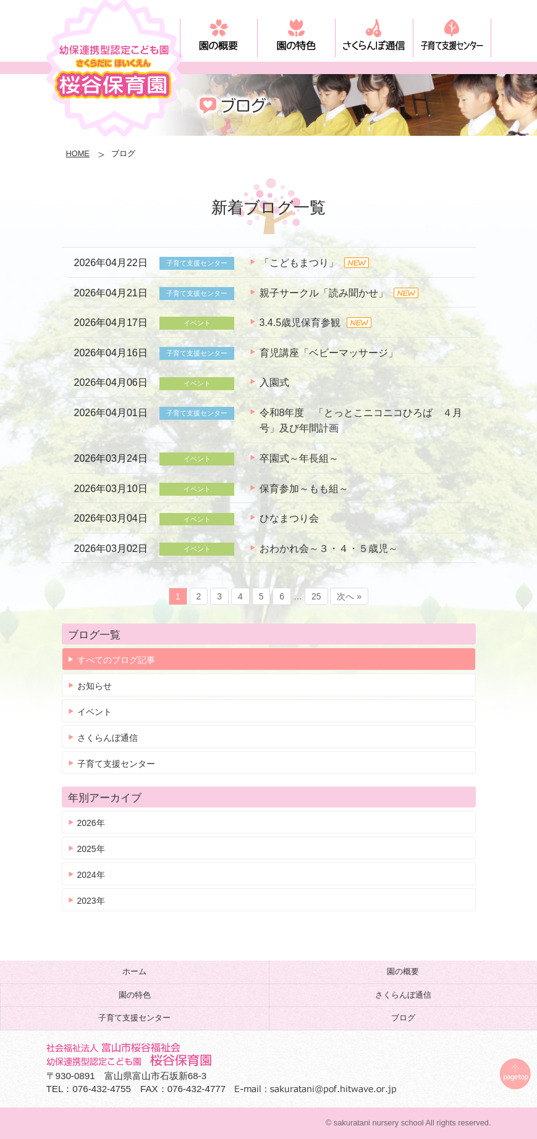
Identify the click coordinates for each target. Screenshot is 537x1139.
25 (316, 596)
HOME (78, 153)
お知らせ (94, 686)
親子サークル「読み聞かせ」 (324, 293)
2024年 (91, 875)
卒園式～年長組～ (299, 458)
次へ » (349, 596)
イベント (94, 712)
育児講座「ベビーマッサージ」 (329, 353)
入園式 (274, 382)
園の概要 (403, 971)
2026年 (91, 823)
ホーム (134, 971)
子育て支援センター (116, 764)
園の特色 (135, 994)
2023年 (91, 901)
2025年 (91, 849)
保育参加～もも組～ (304, 488)
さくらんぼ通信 (107, 738)
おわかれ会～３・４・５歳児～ (329, 548)
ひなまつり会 (289, 518)
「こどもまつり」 (299, 262)
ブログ (403, 1017)
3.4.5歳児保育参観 (300, 322)
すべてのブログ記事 (116, 660)
